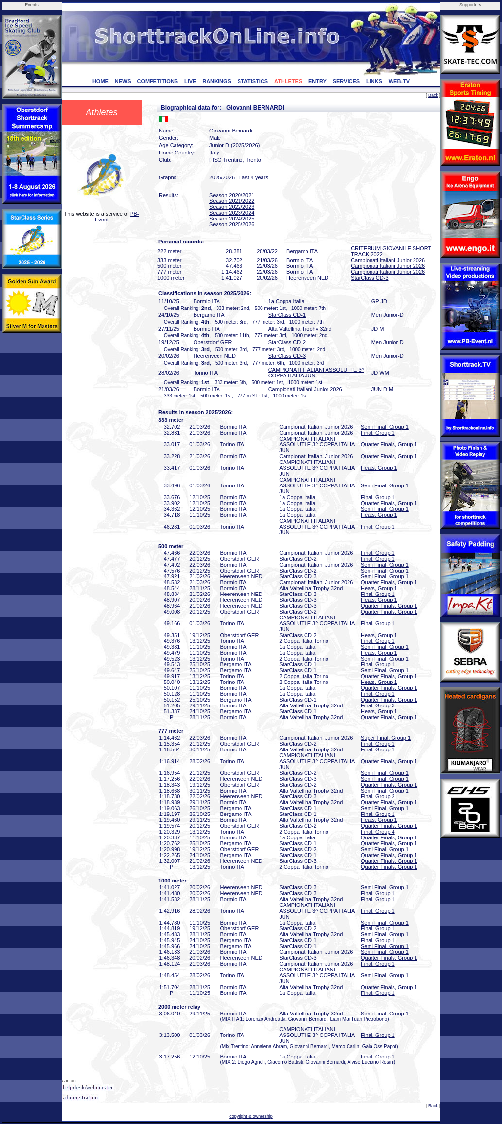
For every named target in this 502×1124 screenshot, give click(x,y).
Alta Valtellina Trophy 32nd (300, 328)
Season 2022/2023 (231, 207)
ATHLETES (288, 81)
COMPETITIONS (157, 81)
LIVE (190, 81)
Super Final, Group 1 (386, 738)
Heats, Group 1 (379, 468)
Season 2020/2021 (231, 195)
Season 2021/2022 (231, 201)
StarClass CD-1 (287, 315)
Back (433, 95)
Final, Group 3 (378, 705)
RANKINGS (216, 81)
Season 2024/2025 (231, 218)
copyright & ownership (251, 1116)
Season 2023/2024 (231, 213)
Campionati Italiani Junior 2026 (388, 260)
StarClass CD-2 (287, 342)
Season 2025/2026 (231, 224)
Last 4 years (253, 177)
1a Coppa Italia (286, 301)
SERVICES (346, 81)
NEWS (123, 81)
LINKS (374, 81)
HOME (100, 81)
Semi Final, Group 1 (385, 427)
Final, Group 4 (378, 832)
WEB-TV (399, 81)
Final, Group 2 (378, 796)
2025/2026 (222, 177)
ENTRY (317, 81)
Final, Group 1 (378, 433)
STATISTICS (253, 81)
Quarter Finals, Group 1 (389, 444)
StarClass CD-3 (369, 278)
